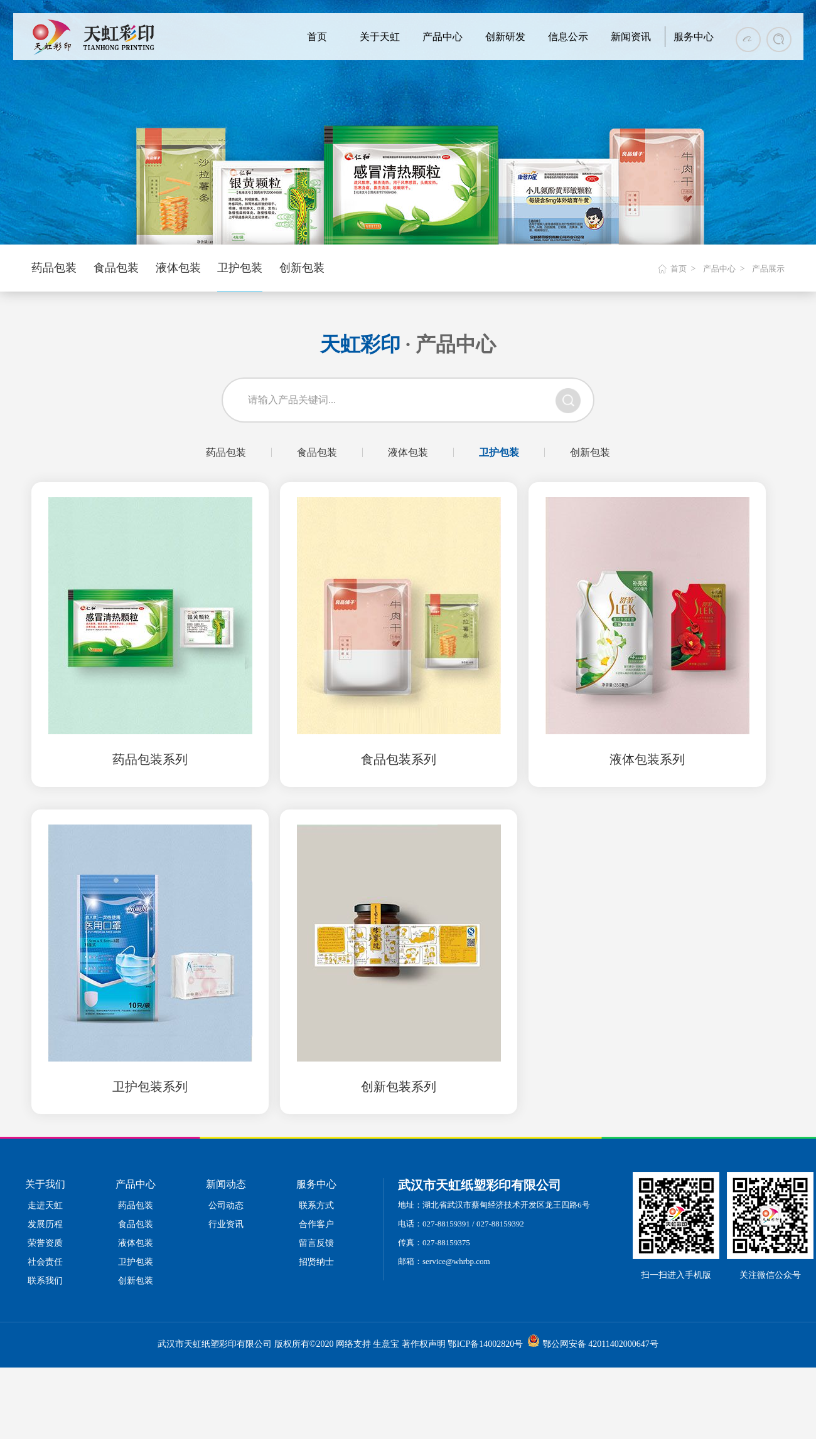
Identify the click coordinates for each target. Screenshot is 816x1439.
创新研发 (505, 36)
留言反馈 (316, 1243)
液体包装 (178, 267)
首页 (317, 36)
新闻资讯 (631, 36)
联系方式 (316, 1205)
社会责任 (45, 1262)
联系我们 (45, 1280)
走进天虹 (45, 1205)
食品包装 (116, 267)
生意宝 (386, 1344)
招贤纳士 (316, 1262)
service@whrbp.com (456, 1261)
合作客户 (316, 1224)
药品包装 (54, 267)
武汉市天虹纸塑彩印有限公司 (215, 1344)
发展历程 (45, 1224)
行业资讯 (226, 1224)
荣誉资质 (45, 1243)
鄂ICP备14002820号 (485, 1344)
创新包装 (302, 267)
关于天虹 (380, 36)
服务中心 (694, 36)
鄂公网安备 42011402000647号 (600, 1344)
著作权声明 (424, 1344)
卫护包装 (239, 267)
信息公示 (568, 36)
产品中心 (442, 36)
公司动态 (226, 1205)
